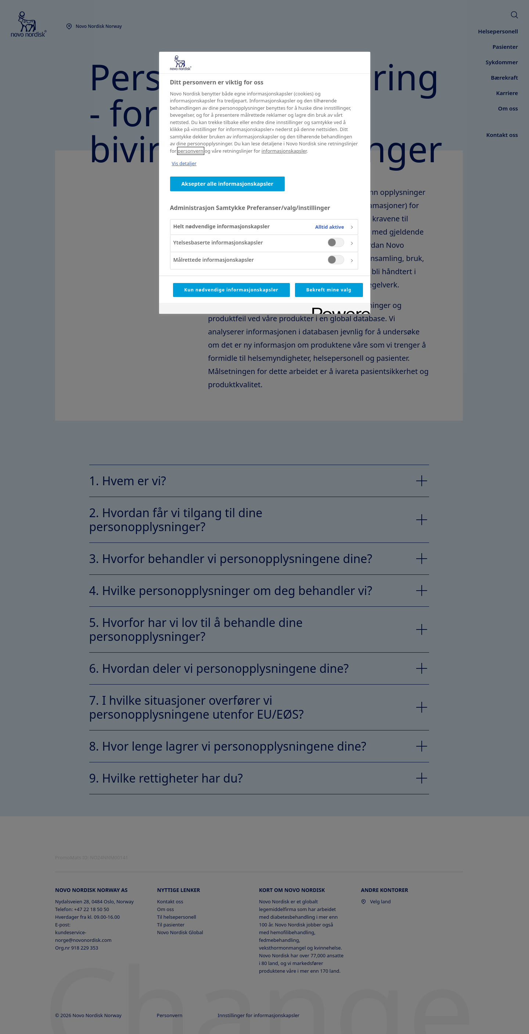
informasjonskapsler (284, 151)
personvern (191, 151)
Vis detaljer (184, 163)
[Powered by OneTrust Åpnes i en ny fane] (339, 309)
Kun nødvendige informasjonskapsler (231, 290)
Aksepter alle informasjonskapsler (227, 183)
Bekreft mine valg (329, 290)
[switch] (336, 242)
